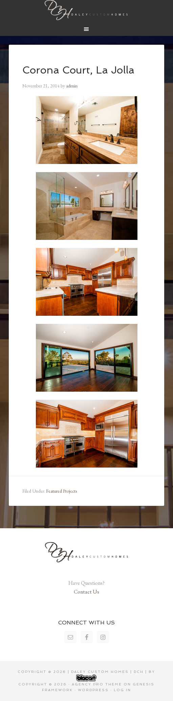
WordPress (93, 690)
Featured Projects (61, 491)
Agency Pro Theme (97, 684)
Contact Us (86, 591)
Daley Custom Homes (87, 10)
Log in (122, 690)
